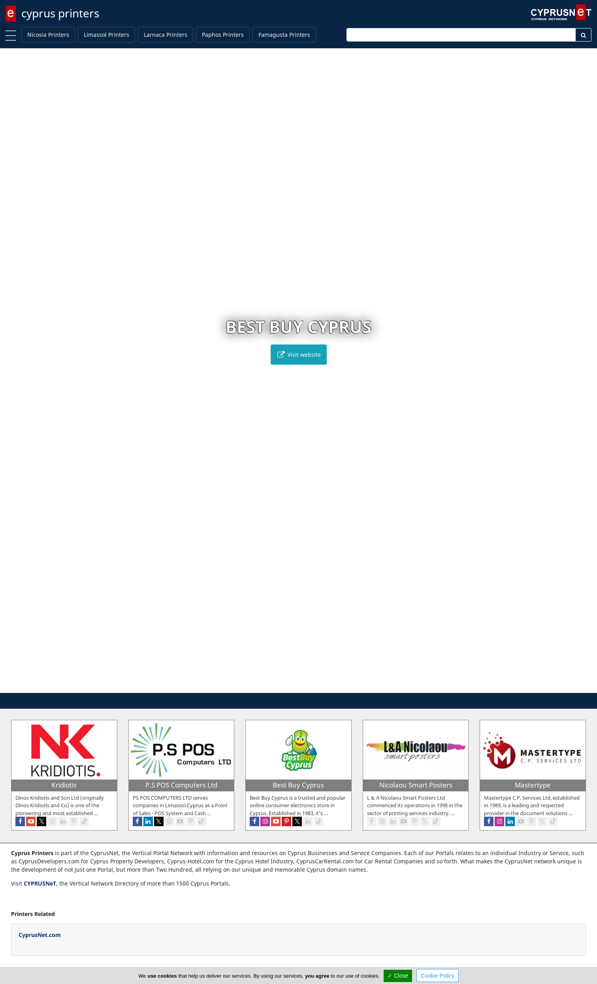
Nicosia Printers (48, 35)
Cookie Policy (437, 976)
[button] (290, 685)
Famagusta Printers (284, 35)
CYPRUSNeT (40, 883)
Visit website (299, 354)
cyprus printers (60, 13)
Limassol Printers (106, 35)
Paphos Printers (223, 35)
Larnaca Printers (165, 35)
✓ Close (398, 976)
